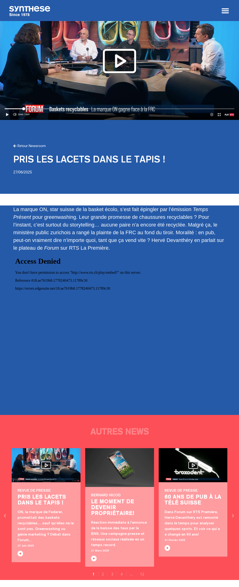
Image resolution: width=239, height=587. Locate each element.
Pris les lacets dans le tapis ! (46, 465)
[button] (225, 11)
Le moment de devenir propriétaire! (119, 467)
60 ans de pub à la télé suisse (193, 465)
